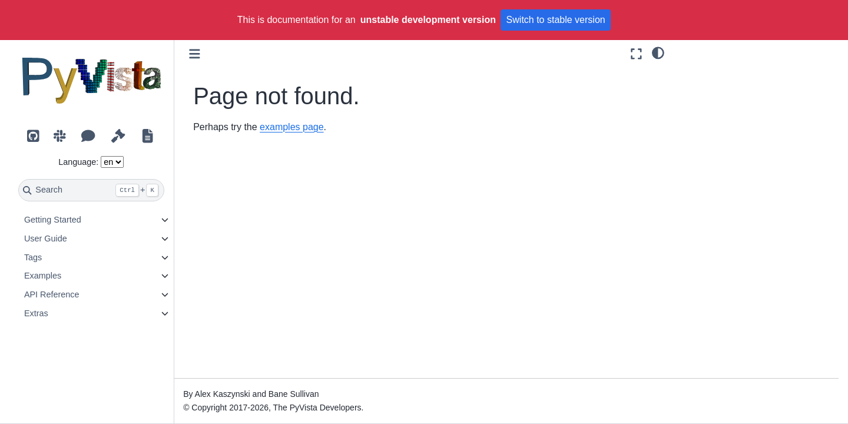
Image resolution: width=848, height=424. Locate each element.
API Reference (52, 294)
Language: (79, 162)
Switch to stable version (555, 20)
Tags (33, 257)
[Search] (92, 190)
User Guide (46, 238)
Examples (43, 275)
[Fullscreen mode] (636, 53)
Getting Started (53, 219)
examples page (293, 127)
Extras (37, 313)
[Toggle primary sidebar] (196, 53)
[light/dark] (658, 52)
